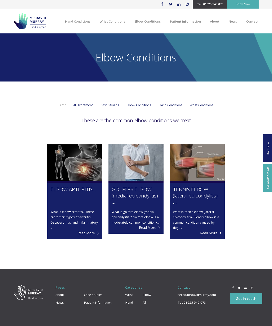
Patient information (185, 21)
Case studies (93, 295)
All (144, 302)
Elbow (147, 295)
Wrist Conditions (112, 21)
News (233, 21)
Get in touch (246, 298)
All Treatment (83, 105)
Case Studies (110, 105)
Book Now (243, 4)
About (214, 21)
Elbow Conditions (147, 21)
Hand (129, 302)
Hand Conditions (77, 21)
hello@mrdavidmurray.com (197, 295)
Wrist (129, 295)
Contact (252, 21)
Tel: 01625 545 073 (210, 4)
